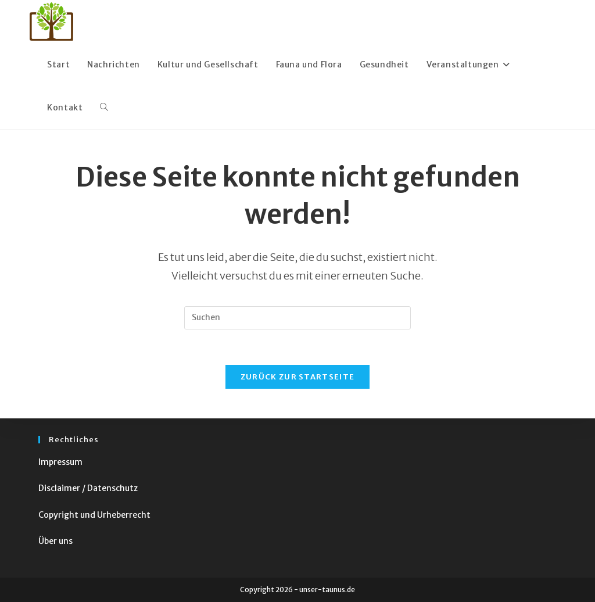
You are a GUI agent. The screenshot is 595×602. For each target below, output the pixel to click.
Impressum (60, 462)
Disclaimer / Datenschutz (88, 488)
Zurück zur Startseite (297, 377)
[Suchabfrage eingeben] (297, 317)
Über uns (55, 541)
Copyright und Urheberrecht (94, 515)
